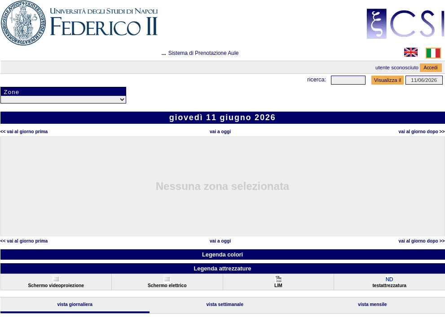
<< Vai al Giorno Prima (24, 131)
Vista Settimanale (224, 304)
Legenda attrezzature (222, 268)
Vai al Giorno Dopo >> (422, 131)
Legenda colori (222, 254)
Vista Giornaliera (75, 304)
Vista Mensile (372, 304)
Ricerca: (316, 79)
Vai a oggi (220, 131)
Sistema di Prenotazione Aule (203, 53)
